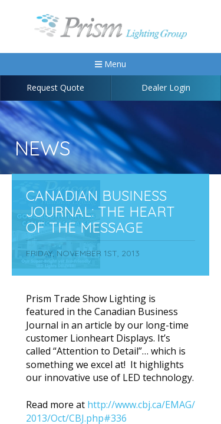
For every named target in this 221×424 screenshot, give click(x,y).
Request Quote (55, 87)
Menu (110, 63)
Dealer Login (165, 87)
